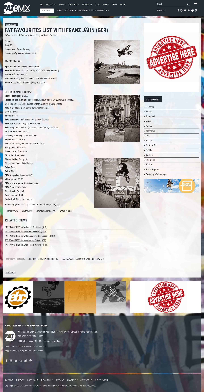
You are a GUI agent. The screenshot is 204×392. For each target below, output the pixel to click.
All (41, 4)
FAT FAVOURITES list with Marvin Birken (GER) (25, 240)
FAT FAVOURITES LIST (46, 211)
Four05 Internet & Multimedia (66, 385)
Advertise (72, 380)
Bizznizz (149, 140)
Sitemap (60, 380)
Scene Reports (152, 169)
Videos (106, 4)
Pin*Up (149, 150)
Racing (62, 4)
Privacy (20, 380)
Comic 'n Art (151, 145)
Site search (101, 380)
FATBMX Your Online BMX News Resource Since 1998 (20, 7)
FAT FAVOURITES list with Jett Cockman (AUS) (26, 227)
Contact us (86, 380)
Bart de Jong (35, 35)
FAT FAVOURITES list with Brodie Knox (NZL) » (83, 259)
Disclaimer (47, 380)
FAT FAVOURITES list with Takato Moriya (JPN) (26, 244)
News (114, 4)
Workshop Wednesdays (156, 174)
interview (27, 211)
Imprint (9, 380)
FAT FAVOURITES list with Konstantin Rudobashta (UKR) (30, 236)
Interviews (87, 4)
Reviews (149, 164)
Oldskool (149, 155)
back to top (10, 272)
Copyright (32, 380)
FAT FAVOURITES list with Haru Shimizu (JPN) (25, 231)
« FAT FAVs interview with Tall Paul (43, 259)
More (122, 4)
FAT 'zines (150, 159)
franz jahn (66, 211)
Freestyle (50, 4)
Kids (97, 4)
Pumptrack (73, 4)
